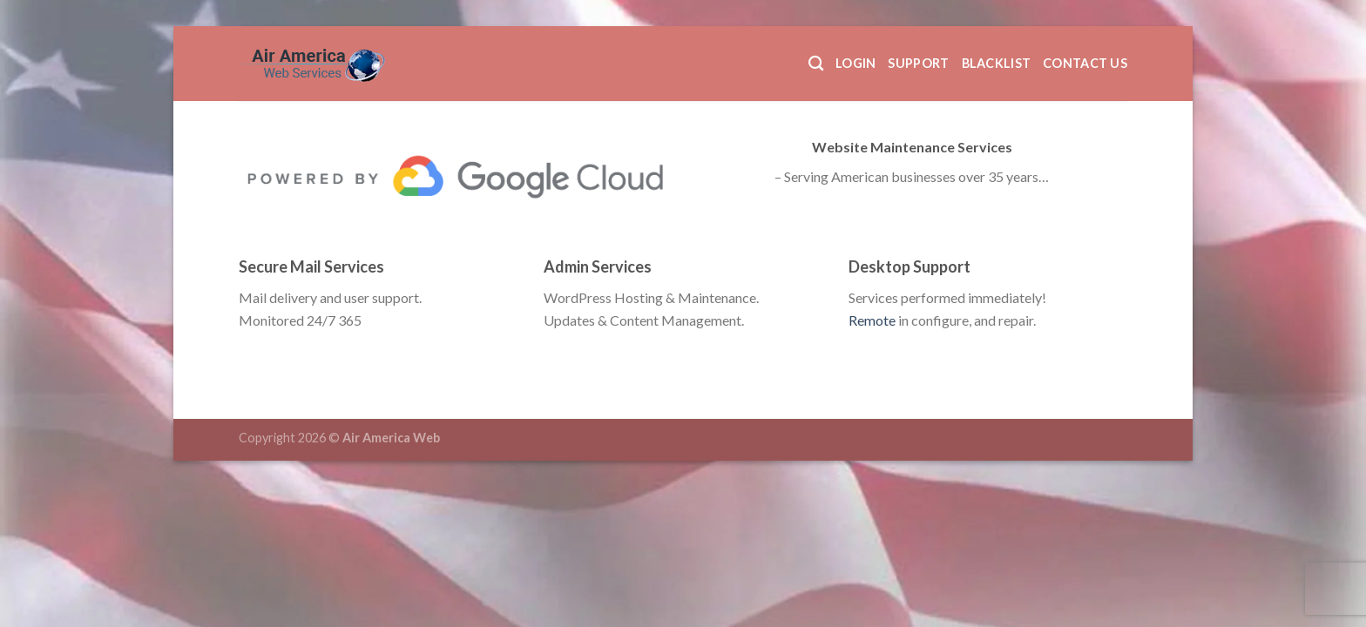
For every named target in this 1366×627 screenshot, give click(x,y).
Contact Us (1085, 63)
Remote (872, 320)
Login (855, 63)
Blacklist (996, 63)
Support (918, 63)
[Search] (815, 64)
